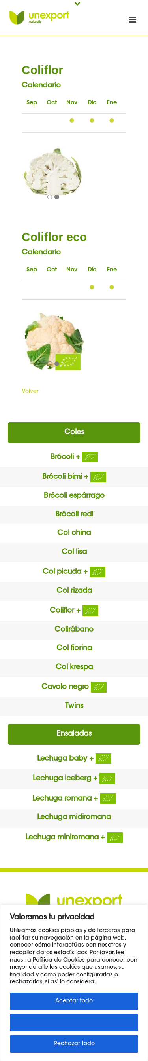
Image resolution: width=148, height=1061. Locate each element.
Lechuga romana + (74, 799)
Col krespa (74, 667)
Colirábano (74, 630)
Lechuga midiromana (74, 817)
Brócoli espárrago (74, 496)
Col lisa (74, 552)
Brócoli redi (74, 514)
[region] (74, 983)
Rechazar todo (74, 1044)
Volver (30, 392)
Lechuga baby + (74, 759)
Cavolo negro (74, 687)
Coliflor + (74, 611)
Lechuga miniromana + (74, 837)
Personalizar (74, 1022)
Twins (74, 706)
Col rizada (74, 591)
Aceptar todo (74, 1001)
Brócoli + (74, 457)
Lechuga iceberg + (74, 778)
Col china (74, 533)
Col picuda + (74, 572)
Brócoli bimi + (74, 477)
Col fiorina (74, 648)
